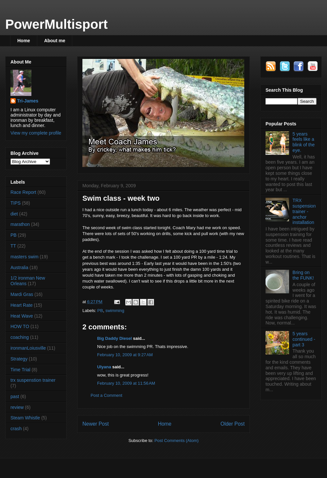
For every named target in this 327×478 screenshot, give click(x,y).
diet (14, 213)
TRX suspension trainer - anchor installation (304, 211)
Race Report (23, 192)
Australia (19, 267)
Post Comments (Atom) (176, 440)
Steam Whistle (25, 417)
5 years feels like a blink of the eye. (304, 142)
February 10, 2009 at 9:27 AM (125, 354)
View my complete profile (35, 133)
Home (23, 40)
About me (54, 40)
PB (100, 310)
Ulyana (104, 366)
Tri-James (27, 100)
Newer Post (95, 424)
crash (16, 428)
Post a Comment (106, 395)
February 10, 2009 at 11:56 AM (126, 383)
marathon (20, 224)
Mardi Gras (21, 294)
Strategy (18, 358)
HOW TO (19, 326)
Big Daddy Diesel (114, 338)
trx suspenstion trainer (33, 380)
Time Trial (20, 369)
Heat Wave (21, 316)
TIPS (15, 203)
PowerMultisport (56, 24)
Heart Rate (21, 305)
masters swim (24, 256)
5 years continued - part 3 (304, 339)
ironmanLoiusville (28, 348)
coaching (19, 337)
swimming (114, 310)
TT (13, 245)
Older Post (232, 424)
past (14, 396)
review (17, 407)
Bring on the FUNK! (303, 275)
